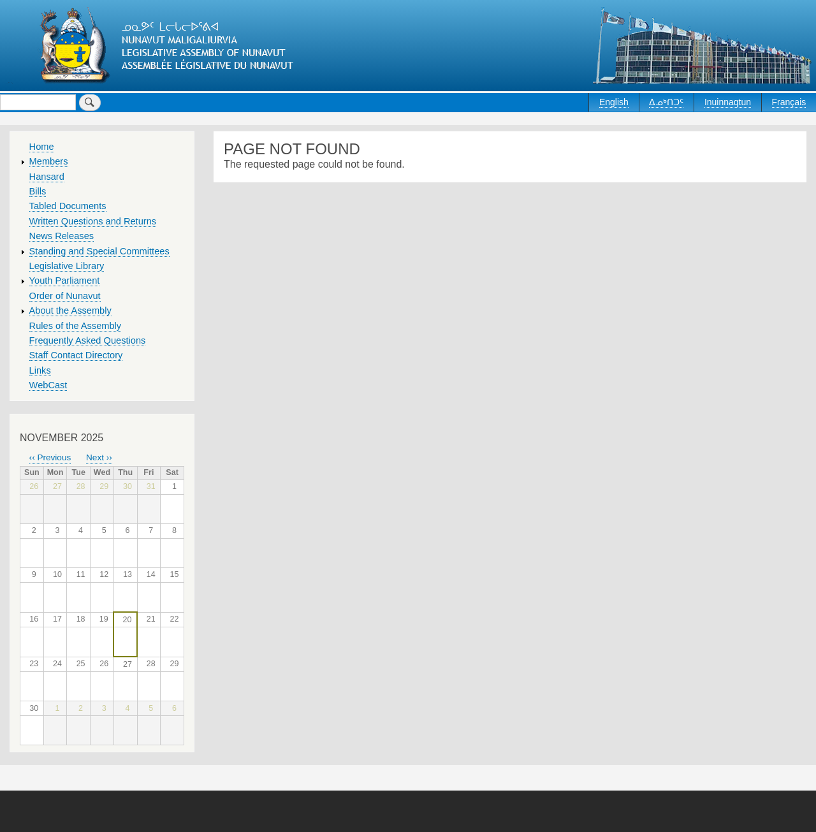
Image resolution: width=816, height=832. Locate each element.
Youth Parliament (64, 280)
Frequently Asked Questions (87, 340)
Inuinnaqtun (727, 102)
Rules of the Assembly (75, 326)
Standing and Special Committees (99, 251)
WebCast (48, 385)
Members (48, 161)
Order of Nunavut (65, 296)
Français (789, 102)
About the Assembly (70, 310)
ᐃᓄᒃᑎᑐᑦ (666, 102)
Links (40, 370)
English (614, 102)
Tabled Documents (67, 206)
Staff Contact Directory (76, 355)
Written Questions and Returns (93, 221)
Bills (38, 191)
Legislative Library (67, 266)
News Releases (61, 236)
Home (41, 147)
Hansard (46, 177)
